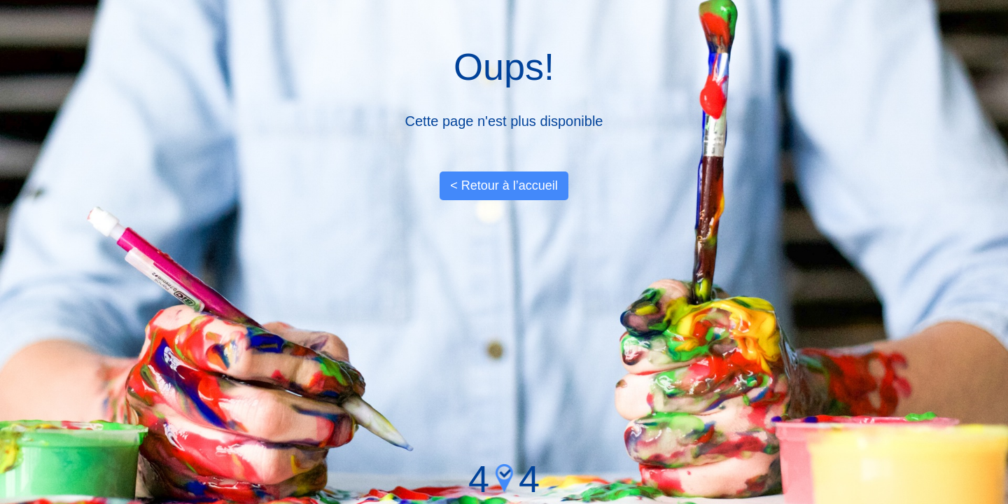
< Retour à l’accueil (504, 185)
